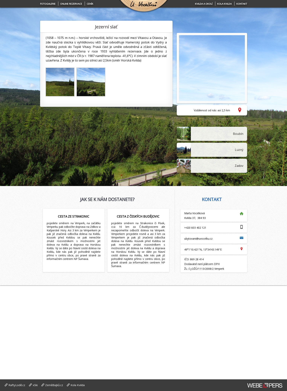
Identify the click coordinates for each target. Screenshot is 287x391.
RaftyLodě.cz (16, 385)
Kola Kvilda (224, 3)
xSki (35, 385)
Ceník (90, 3)
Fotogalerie (48, 3)
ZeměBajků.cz (54, 385)
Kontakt (241, 3)
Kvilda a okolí (203, 3)
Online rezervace (71, 3)
